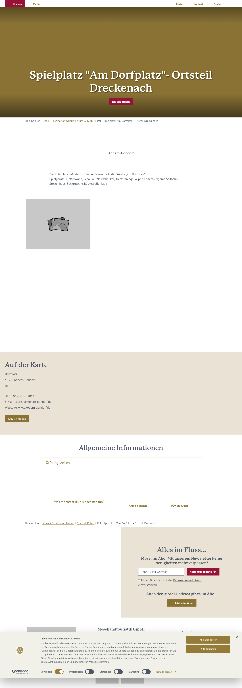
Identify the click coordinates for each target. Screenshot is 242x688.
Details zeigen (164, 682)
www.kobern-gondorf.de (34, 408)
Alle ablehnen (208, 659)
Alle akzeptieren (208, 649)
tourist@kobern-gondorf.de (33, 402)
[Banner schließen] (237, 647)
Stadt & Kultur (85, 121)
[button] (15, 3)
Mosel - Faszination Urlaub (58, 121)
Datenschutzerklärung (187, 580)
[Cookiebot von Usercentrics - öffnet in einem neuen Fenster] (19, 682)
